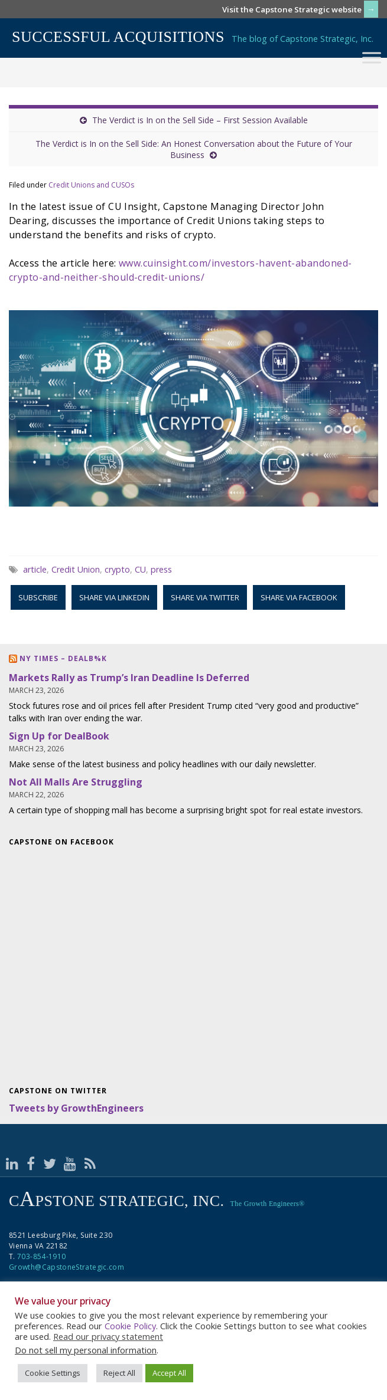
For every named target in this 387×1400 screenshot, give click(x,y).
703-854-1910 (41, 1256)
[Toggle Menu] (371, 57)
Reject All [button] (119, 1373)
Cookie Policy (130, 1326)
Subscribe (38, 597)
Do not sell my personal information (86, 1350)
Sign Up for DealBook (59, 735)
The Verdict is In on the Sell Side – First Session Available (200, 120)
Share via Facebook (299, 597)
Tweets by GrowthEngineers (76, 1108)
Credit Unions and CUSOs (91, 185)
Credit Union (75, 569)
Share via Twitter (205, 597)
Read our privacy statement (108, 1336)
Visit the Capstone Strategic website (292, 9)
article (35, 569)
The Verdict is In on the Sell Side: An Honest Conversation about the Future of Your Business (193, 149)
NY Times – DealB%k (63, 658)
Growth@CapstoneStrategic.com (66, 1267)
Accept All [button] (169, 1373)
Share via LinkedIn (114, 597)
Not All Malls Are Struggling (75, 781)
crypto (117, 569)
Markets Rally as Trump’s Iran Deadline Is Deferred (129, 677)
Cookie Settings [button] (52, 1373)
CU (140, 569)
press (161, 569)
